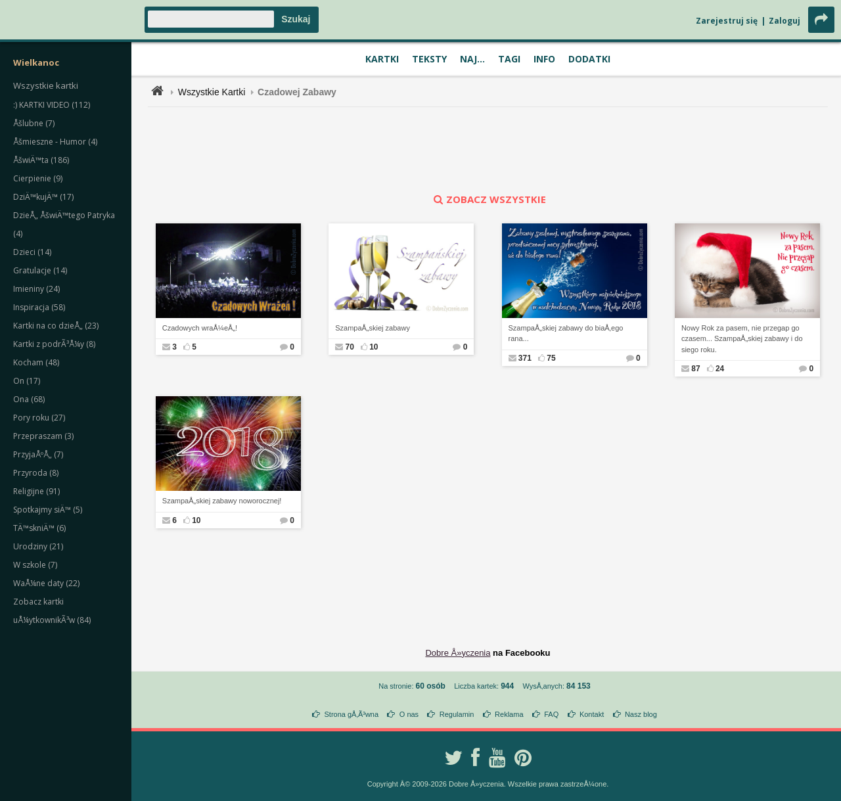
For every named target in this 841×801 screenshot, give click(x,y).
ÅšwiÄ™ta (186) (41, 160)
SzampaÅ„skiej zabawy (372, 328)
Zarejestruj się (727, 20)
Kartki (382, 59)
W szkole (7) (35, 564)
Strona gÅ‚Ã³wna (352, 714)
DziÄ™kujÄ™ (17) (43, 196)
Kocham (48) (36, 362)
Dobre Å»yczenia (457, 653)
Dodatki (589, 59)
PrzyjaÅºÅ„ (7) (38, 454)
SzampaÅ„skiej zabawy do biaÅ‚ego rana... (566, 333)
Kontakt (592, 714)
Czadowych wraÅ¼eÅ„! (199, 328)
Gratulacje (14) (40, 270)
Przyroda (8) (35, 472)
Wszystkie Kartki (212, 92)
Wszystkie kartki (45, 85)
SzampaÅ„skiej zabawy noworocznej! (222, 501)
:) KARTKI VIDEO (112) (51, 104)
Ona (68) (29, 399)
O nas (409, 714)
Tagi (509, 59)
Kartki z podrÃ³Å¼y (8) (54, 344)
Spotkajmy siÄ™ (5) (47, 509)
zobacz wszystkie (488, 199)
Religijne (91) (36, 491)
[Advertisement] (488, 149)
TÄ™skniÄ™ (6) (39, 528)
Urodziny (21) (38, 546)
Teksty (429, 59)
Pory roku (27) (39, 417)
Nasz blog (641, 714)
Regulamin (457, 714)
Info (544, 59)
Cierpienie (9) (37, 178)
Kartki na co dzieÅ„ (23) (56, 325)
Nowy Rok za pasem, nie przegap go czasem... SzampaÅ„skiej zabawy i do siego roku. (742, 339)
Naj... (472, 59)
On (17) (26, 380)
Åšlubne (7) (34, 123)
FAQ (551, 714)
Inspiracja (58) (39, 307)
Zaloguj (784, 20)
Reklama (509, 714)
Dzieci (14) (32, 252)
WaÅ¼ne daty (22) (46, 583)
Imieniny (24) (36, 288)
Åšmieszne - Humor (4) (55, 141)
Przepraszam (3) (43, 436)
